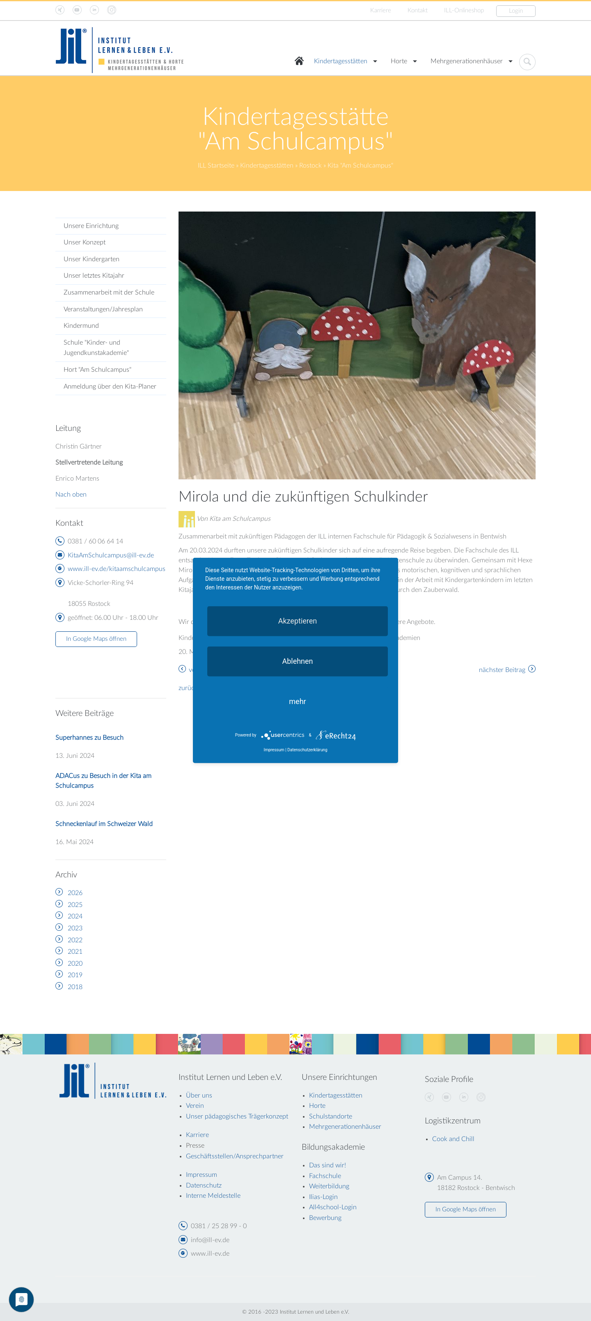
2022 (75, 940)
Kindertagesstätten (340, 61)
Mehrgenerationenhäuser (467, 61)
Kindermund (81, 325)
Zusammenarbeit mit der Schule (109, 292)
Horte (399, 61)
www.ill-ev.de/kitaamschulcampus (116, 569)
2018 (75, 987)
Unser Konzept (84, 242)
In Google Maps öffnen (96, 639)
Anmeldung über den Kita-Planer (110, 386)
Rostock (310, 165)
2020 (75, 963)
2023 (75, 928)
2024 (75, 916)
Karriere (380, 10)
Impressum (273, 750)
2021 (75, 951)
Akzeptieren (297, 621)
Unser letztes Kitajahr (94, 275)
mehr (297, 701)
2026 (75, 893)
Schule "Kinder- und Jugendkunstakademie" (96, 348)
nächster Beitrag (502, 670)
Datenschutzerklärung (307, 750)
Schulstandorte (330, 1116)
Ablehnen (297, 661)
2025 (75, 905)
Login (516, 11)
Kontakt (418, 10)
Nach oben (71, 494)
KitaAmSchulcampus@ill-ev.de (111, 555)
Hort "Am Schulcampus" (97, 369)
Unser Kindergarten (91, 259)
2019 (75, 975)
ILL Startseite (216, 165)
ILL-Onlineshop (464, 10)
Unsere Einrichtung (91, 226)
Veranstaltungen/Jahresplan (103, 309)
